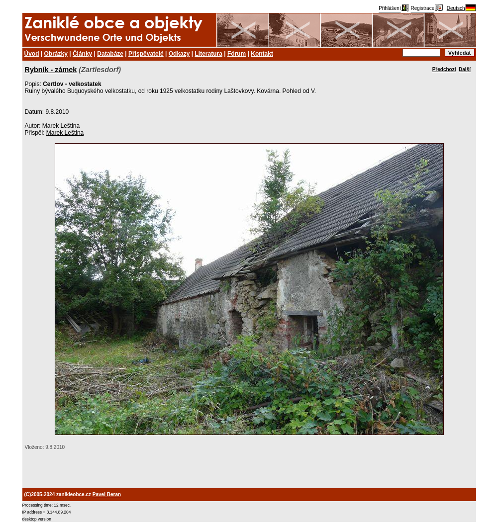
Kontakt (262, 53)
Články (82, 53)
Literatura (208, 53)
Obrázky (56, 53)
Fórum (236, 53)
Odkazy (179, 53)
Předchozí (444, 69)
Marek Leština (65, 132)
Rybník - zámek (51, 70)
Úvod (31, 53)
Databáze (110, 53)
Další (465, 69)
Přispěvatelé (146, 53)
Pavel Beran (107, 494)
